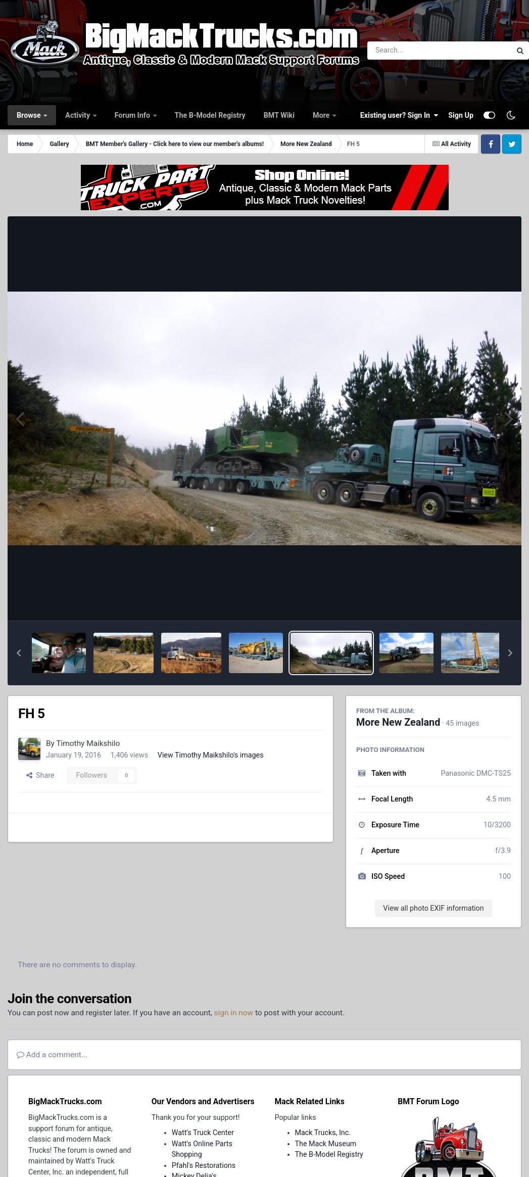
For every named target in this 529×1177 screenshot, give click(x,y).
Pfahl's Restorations (203, 1165)
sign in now (234, 1012)
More (322, 115)
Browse (29, 115)
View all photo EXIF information (433, 908)
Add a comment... (52, 1054)
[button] (19, 653)
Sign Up (460, 115)
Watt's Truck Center (203, 1132)
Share (40, 775)
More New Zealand (398, 722)
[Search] (411, 50)
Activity (78, 115)
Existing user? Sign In (399, 115)
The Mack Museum (326, 1144)
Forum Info (133, 115)
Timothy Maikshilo (88, 743)
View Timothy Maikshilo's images (211, 755)
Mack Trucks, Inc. (323, 1132)
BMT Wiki (279, 115)
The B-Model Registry (210, 115)
